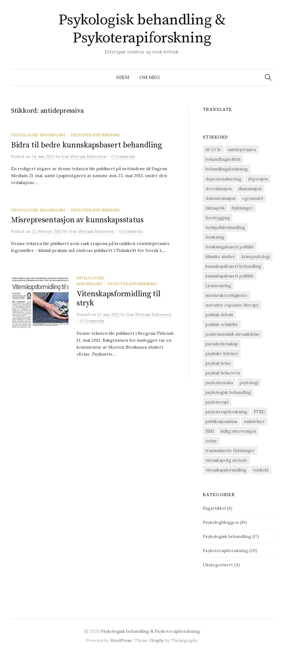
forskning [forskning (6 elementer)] (215, 237)
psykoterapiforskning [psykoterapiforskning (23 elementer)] (226, 411)
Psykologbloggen (221, 522)
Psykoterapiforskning (95, 134)
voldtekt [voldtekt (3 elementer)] (260, 470)
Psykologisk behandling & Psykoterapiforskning (142, 29)
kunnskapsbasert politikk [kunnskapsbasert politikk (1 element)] (229, 276)
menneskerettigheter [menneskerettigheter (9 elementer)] (226, 295)
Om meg (149, 77)
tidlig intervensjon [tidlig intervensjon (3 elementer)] (238, 431)
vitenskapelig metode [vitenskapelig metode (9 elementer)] (226, 460)
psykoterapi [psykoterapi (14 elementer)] (217, 402)
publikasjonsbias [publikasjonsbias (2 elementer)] (221, 421)
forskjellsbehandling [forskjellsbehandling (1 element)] (225, 227)
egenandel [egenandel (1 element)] (252, 198)
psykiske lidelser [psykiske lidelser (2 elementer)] (222, 353)
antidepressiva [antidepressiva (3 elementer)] (242, 149)
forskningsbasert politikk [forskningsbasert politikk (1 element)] (230, 246)
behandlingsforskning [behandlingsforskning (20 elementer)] (227, 169)
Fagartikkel (214, 508)
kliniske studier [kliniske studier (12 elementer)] (220, 256)
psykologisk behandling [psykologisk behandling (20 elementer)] (228, 392)
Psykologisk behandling (38, 134)
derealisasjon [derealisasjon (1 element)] (219, 188)
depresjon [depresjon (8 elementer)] (258, 179)
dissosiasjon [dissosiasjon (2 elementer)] (250, 188)
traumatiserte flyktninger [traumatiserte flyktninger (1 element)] (230, 450)
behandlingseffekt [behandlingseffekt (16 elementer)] (223, 159)
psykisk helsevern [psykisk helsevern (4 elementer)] (223, 373)
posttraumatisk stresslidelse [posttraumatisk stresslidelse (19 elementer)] (233, 334)
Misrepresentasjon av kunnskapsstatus (77, 220)
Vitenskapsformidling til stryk (118, 298)
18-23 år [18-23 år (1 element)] (213, 149)
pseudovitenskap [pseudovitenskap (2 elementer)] (222, 343)
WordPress (120, 640)
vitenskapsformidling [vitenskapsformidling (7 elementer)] (226, 470)
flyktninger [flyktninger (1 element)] (242, 208)
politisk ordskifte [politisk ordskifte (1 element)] (222, 324)
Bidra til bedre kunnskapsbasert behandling (86, 145)
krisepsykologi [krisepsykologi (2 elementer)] (256, 256)
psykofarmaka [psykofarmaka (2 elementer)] (219, 382)
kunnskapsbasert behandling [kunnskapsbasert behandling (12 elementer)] (233, 266)
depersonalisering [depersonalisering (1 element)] (223, 179)
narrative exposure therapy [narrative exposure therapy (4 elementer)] (232, 305)
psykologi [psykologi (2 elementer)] (249, 382)
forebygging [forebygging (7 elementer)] (218, 217)
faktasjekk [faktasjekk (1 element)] (215, 208)
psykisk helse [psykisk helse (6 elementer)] (218, 363)
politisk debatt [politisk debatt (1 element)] (219, 314)
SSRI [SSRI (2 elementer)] (210, 431)
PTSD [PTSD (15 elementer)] (259, 411)
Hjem (122, 77)
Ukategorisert (218, 564)
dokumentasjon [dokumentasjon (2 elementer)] (220, 198)
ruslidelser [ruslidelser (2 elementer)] (254, 421)
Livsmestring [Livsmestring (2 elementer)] (218, 285)
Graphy (157, 640)
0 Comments (123, 156)
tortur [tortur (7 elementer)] (211, 440)
